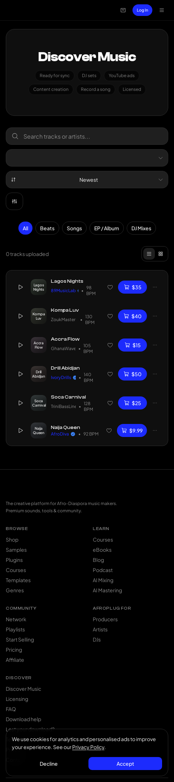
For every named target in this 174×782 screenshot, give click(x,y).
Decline (49, 763)
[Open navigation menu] (162, 10)
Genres (15, 590)
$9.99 (132, 430)
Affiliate (15, 659)
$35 (133, 287)
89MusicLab (64, 290)
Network (16, 619)
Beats (47, 228)
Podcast (103, 570)
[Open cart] (123, 10)
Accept (125, 763)
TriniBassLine (63, 406)
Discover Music (23, 688)
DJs (97, 639)
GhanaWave (63, 348)
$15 (133, 345)
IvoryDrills (63, 377)
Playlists (15, 629)
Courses (16, 570)
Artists (100, 629)
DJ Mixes (141, 228)
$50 (132, 374)
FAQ (11, 709)
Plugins (14, 559)
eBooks (102, 549)
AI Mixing (103, 580)
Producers (105, 619)
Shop (12, 539)
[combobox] (87, 158)
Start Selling (20, 639)
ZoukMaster (64, 319)
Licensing (17, 698)
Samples (16, 549)
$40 (132, 316)
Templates (18, 580)
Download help (23, 719)
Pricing (14, 649)
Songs (74, 228)
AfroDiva (63, 433)
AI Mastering (107, 590)
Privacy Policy (88, 747)
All (25, 228)
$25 (132, 403)
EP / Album (106, 228)
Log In (142, 10)
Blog (98, 559)
